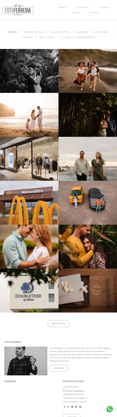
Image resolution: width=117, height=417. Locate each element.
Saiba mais (59, 368)
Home (62, 7)
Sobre (76, 12)
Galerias (104, 7)
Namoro (82, 32)
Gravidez (102, 32)
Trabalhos (82, 7)
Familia (27, 37)
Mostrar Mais (58, 324)
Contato (95, 12)
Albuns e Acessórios (79, 37)
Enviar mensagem (75, 391)
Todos (13, 32)
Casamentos (60, 32)
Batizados (47, 37)
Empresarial (34, 32)
